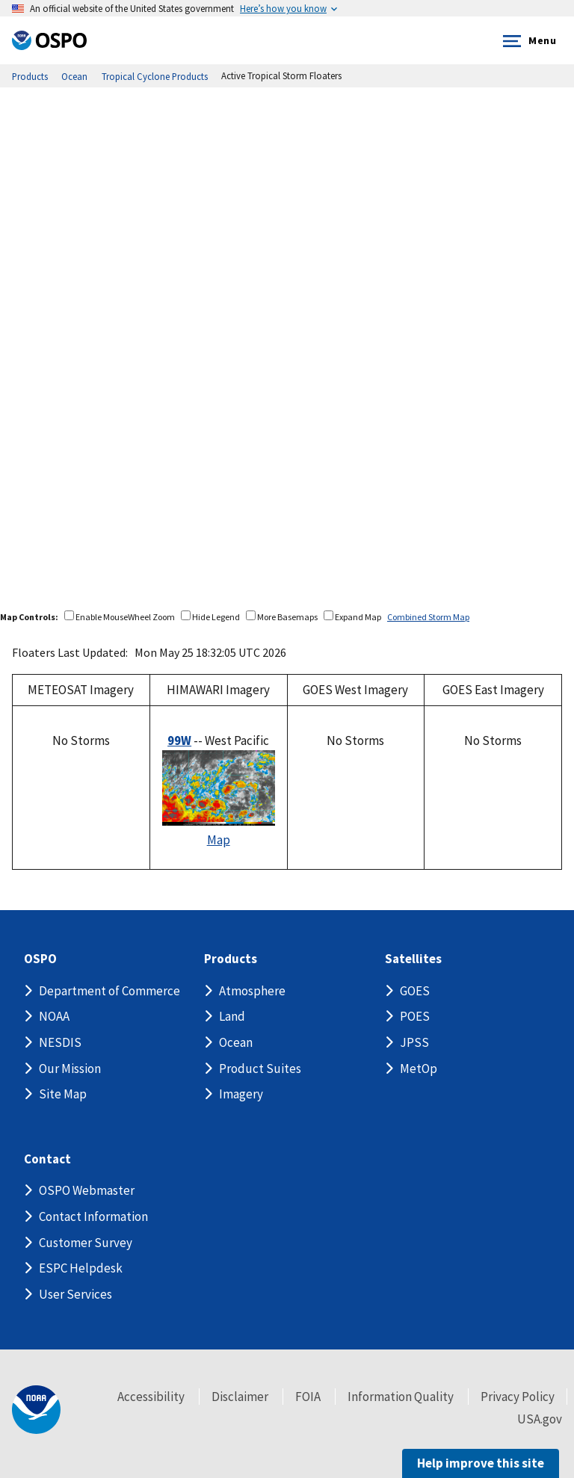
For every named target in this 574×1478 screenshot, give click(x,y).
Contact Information (93, 1216)
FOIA (308, 1396)
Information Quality (401, 1396)
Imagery (241, 1094)
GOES (415, 991)
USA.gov (539, 1419)
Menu (526, 41)
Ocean (236, 1042)
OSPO (40, 959)
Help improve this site (480, 1463)
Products (230, 959)
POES (415, 1016)
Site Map (63, 1094)
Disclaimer (240, 1396)
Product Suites (260, 1068)
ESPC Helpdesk (81, 1268)
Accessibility (151, 1396)
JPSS (414, 1042)
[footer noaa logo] (36, 1409)
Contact (47, 1159)
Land (232, 1016)
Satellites (413, 959)
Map (218, 840)
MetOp (418, 1068)
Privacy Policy (518, 1396)
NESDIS (60, 1042)
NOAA (54, 1016)
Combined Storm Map (428, 616)
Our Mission (70, 1068)
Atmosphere (252, 991)
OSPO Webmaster (87, 1190)
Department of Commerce (109, 991)
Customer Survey (85, 1242)
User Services (75, 1294)
